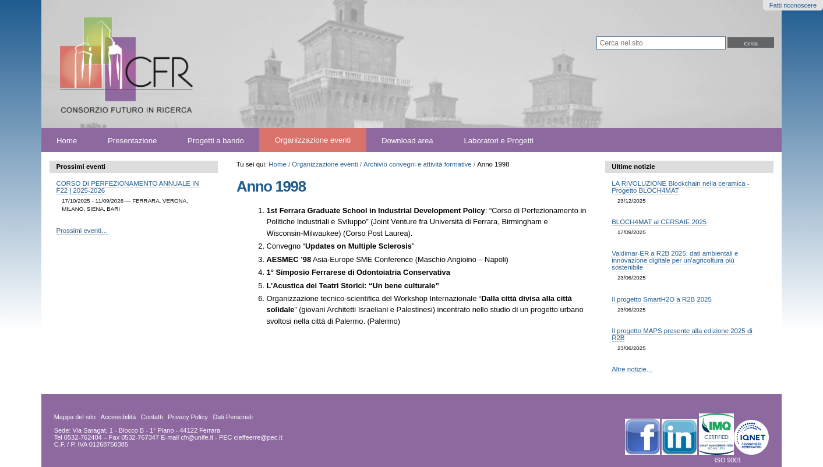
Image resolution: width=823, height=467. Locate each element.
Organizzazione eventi (313, 140)
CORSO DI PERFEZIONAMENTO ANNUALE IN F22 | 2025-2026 (127, 187)
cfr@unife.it (197, 437)
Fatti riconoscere (793, 5)
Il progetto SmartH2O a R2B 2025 (662, 299)
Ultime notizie (633, 166)
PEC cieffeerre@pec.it (250, 437)
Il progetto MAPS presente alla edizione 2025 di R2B (682, 334)
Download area (407, 140)
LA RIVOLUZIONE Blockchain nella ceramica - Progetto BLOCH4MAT (680, 187)
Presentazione (132, 140)
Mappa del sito (75, 416)
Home (66, 140)
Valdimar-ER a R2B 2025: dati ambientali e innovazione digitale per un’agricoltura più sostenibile (675, 260)
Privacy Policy (187, 416)
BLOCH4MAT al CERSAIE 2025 (659, 221)
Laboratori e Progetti (499, 140)
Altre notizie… (632, 369)
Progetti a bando (216, 140)
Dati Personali (232, 416)
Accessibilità (118, 416)
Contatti (152, 416)
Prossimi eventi (80, 166)
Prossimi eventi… (82, 230)
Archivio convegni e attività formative (417, 164)
